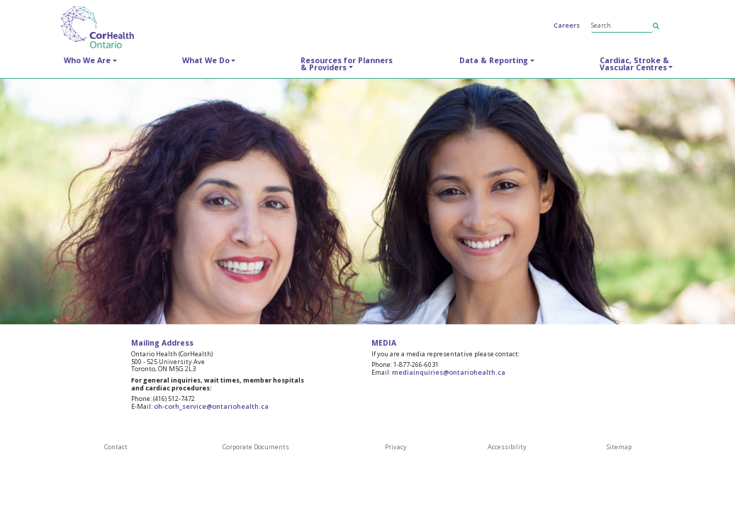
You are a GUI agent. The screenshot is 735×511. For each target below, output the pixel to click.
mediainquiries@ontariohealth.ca (448, 372)
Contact (116, 446)
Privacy (396, 446)
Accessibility (507, 446)
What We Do (206, 60)
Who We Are (87, 60)
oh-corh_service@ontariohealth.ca (211, 406)
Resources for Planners (347, 63)
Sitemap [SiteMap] (619, 446)
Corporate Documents (256, 446)
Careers (567, 25)
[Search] (622, 25)
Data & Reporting (493, 60)
